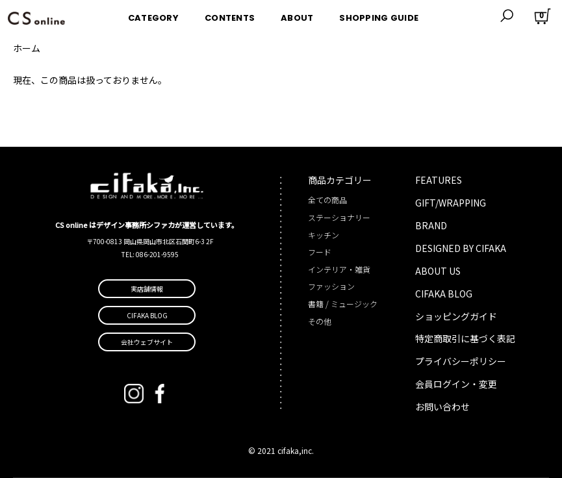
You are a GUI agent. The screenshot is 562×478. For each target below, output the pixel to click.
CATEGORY (153, 15)
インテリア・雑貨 (339, 269)
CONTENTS (230, 15)
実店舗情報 (147, 289)
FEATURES (438, 179)
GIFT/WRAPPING (450, 202)
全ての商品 (327, 199)
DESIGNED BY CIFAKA (460, 248)
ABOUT (297, 15)
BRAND (431, 225)
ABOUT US (438, 270)
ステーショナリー (339, 217)
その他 (319, 321)
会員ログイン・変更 (456, 383)
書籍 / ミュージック (342, 303)
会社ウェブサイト (147, 342)
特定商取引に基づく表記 (465, 338)
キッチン (323, 234)
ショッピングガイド (456, 316)
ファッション (331, 286)
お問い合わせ (442, 406)
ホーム (26, 48)
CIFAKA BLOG (443, 293)
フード (319, 251)
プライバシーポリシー (460, 361)
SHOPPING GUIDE (378, 15)
